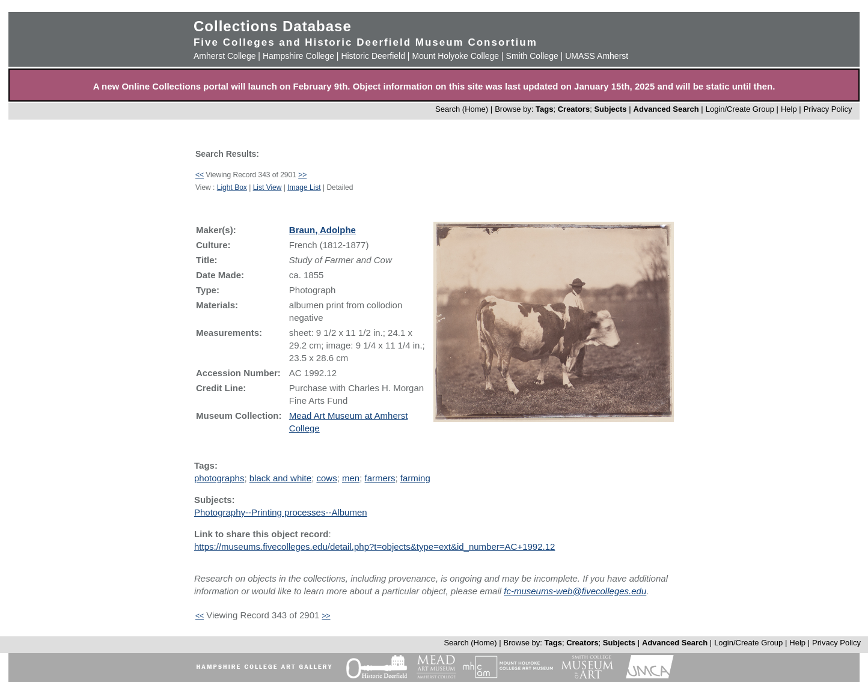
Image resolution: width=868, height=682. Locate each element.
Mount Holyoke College (455, 56)
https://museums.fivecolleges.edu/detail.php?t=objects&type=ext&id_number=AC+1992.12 (374, 546)
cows (326, 478)
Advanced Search (666, 109)
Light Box (232, 187)
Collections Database (273, 26)
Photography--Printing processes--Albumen (280, 512)
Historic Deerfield (373, 56)
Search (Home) (461, 109)
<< (199, 175)
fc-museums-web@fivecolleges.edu (575, 591)
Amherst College (225, 56)
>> (302, 175)
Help (789, 109)
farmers (380, 478)
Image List (303, 187)
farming (415, 478)
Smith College (532, 56)
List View (267, 187)
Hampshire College (298, 56)
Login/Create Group (741, 109)
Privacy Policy (828, 109)
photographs (219, 478)
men (350, 478)
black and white (280, 478)
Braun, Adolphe (322, 230)
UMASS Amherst (596, 56)
